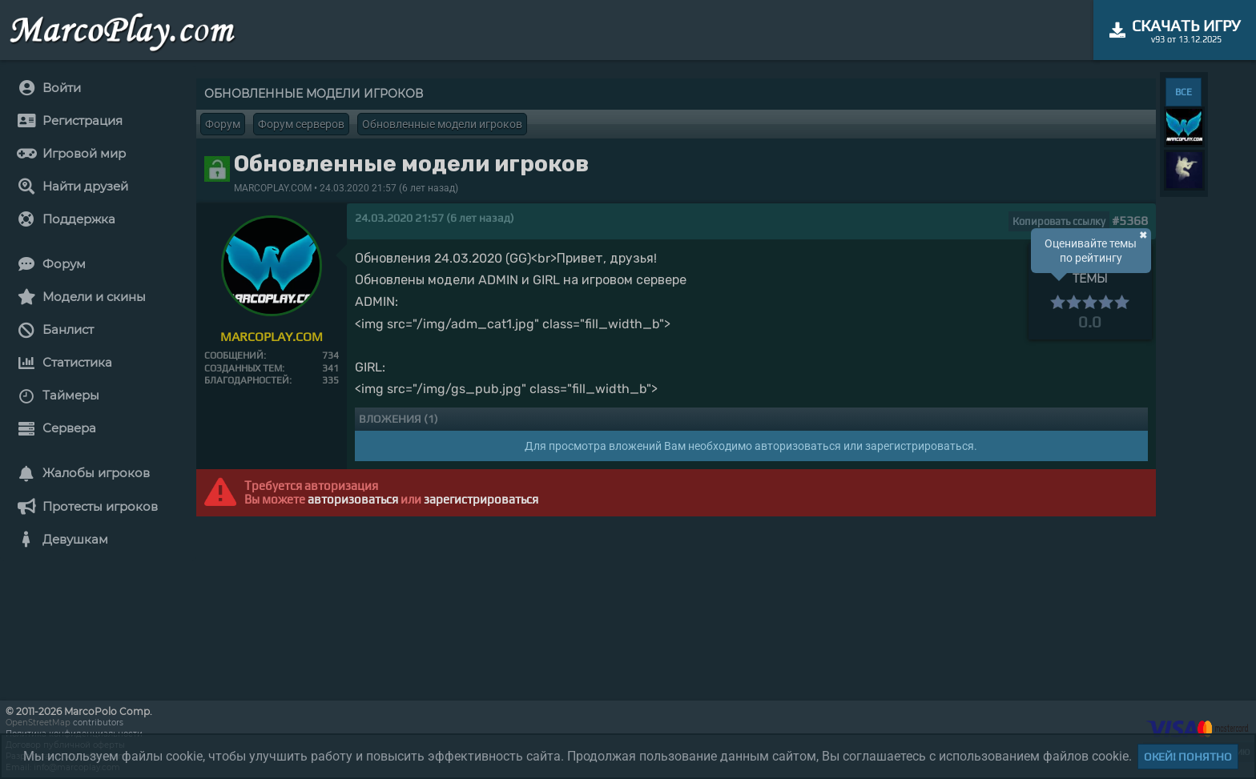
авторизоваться (353, 499)
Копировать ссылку (1058, 221)
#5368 (1130, 220)
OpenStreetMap (38, 722)
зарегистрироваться (481, 499)
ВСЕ (1183, 92)
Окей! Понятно (1188, 756)
